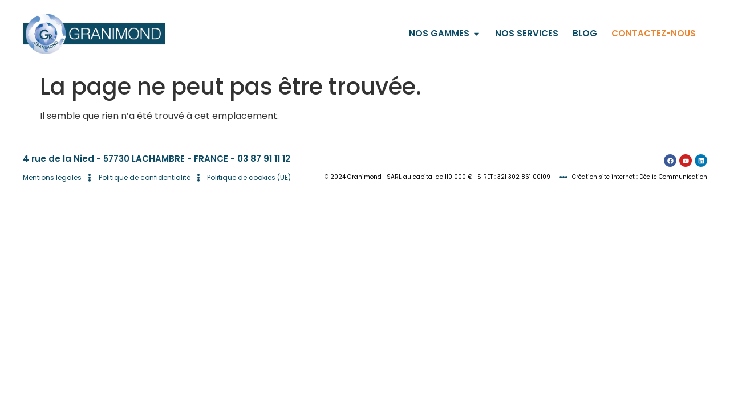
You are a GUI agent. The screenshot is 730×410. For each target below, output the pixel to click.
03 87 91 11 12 (263, 159)
